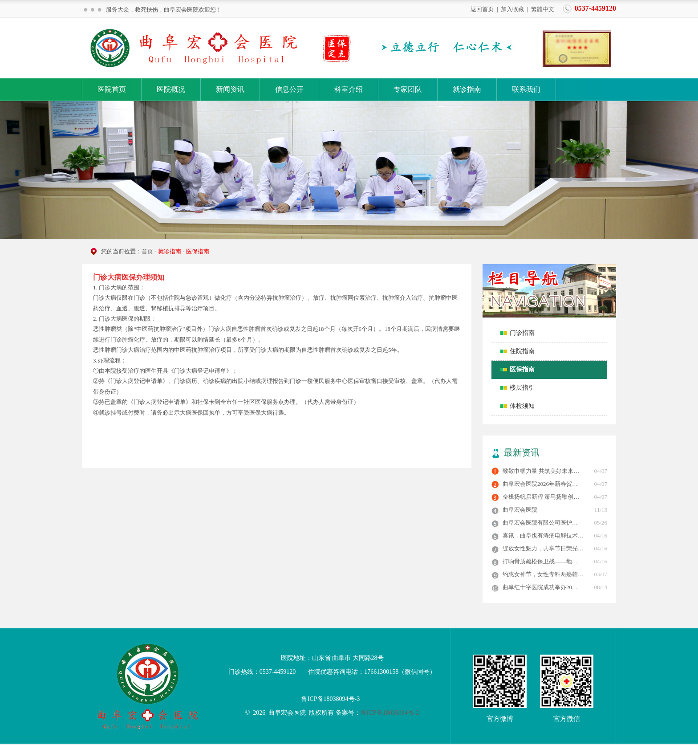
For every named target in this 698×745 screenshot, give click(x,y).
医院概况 (171, 89)
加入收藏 (512, 8)
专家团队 (408, 89)
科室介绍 (348, 89)
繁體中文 (542, 8)
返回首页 (482, 8)
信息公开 (289, 89)
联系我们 (526, 89)
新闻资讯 (230, 89)
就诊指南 (467, 89)
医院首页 (111, 89)
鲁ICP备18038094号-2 (390, 712)
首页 (147, 251)
